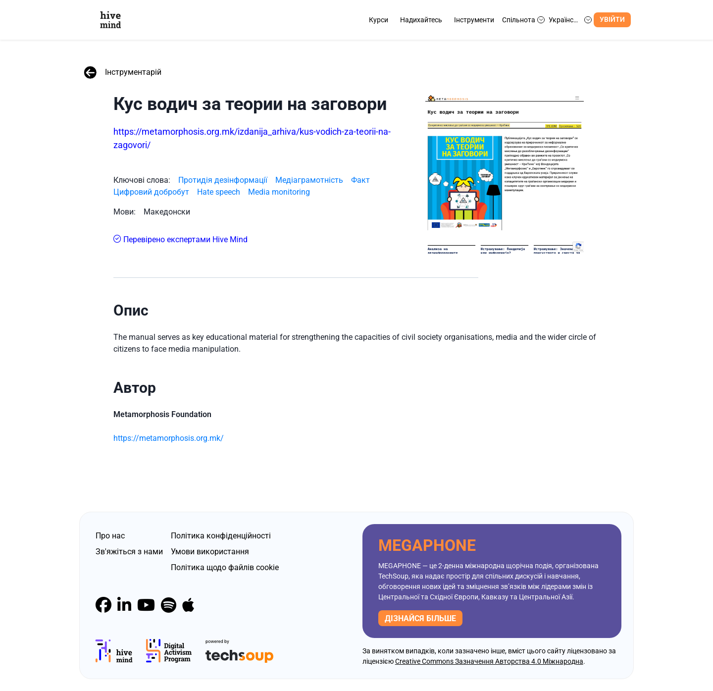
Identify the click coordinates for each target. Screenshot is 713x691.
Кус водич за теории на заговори (250, 104)
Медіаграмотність (309, 180)
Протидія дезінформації (222, 180)
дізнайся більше (420, 618)
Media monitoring (279, 192)
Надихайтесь (421, 20)
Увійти (612, 19)
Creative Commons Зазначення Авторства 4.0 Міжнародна (489, 661)
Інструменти (474, 20)
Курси (378, 20)
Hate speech (218, 192)
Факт (360, 180)
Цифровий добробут (151, 192)
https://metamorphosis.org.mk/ (168, 438)
